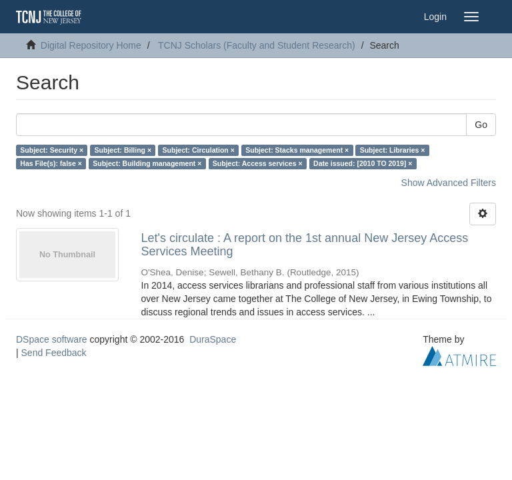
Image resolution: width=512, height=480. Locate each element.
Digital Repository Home (91, 45)
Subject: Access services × (258, 163)
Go (481, 124)
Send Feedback (54, 352)
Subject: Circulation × (199, 150)
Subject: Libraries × (392, 150)
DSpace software (51, 339)
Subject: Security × (51, 150)
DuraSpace (212, 339)
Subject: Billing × (123, 150)
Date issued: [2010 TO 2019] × (362, 163)
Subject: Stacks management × (297, 150)
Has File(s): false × (51, 163)
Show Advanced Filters (448, 182)
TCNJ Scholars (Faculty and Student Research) (256, 45)
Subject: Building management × (147, 163)
